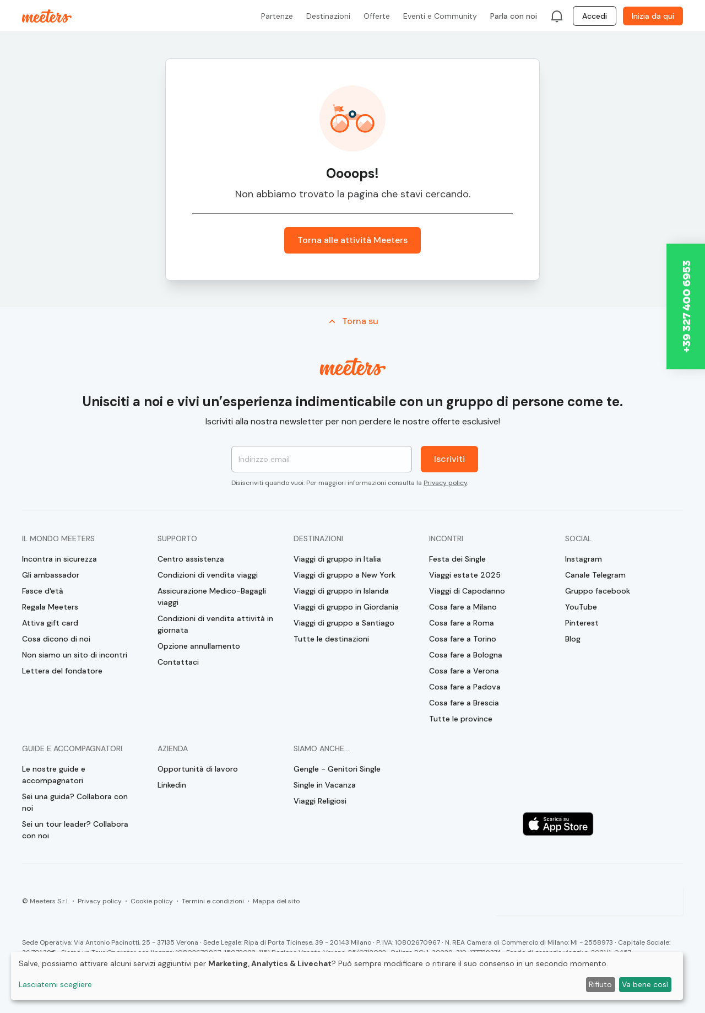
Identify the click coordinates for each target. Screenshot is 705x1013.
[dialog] (347, 976)
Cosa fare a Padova (465, 687)
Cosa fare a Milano (463, 607)
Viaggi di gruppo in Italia (337, 559)
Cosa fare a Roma (461, 623)
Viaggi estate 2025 (465, 575)
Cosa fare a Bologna (465, 655)
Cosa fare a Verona (464, 671)
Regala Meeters (50, 607)
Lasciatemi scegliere (55, 984)
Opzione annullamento (199, 646)
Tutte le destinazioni (331, 639)
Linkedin (172, 785)
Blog (573, 639)
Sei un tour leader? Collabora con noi (75, 829)
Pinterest (582, 623)
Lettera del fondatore (62, 671)
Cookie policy (152, 901)
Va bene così (645, 984)
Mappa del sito (276, 901)
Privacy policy (445, 482)
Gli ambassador (50, 575)
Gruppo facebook (597, 591)
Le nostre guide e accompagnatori (53, 774)
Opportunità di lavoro (198, 769)
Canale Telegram (595, 575)
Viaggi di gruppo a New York (344, 575)
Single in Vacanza (325, 785)
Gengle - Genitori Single (337, 769)
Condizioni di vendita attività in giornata (215, 624)
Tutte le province (460, 719)
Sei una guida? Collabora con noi (75, 802)
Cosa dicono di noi (56, 639)
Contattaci (178, 662)
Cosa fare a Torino (462, 639)
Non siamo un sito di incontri (74, 655)
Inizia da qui (653, 16)
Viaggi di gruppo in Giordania (346, 607)
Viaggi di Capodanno (467, 591)
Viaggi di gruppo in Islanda (341, 591)
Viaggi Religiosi (320, 801)
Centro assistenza (191, 559)
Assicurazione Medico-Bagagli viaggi (212, 596)
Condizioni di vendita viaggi (208, 575)
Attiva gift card (50, 623)
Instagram (583, 559)
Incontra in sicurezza (59, 559)
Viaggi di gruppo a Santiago (344, 623)
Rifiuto (600, 984)
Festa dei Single (457, 559)
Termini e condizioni (213, 901)
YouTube (581, 607)
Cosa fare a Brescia (464, 703)
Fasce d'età (42, 591)
